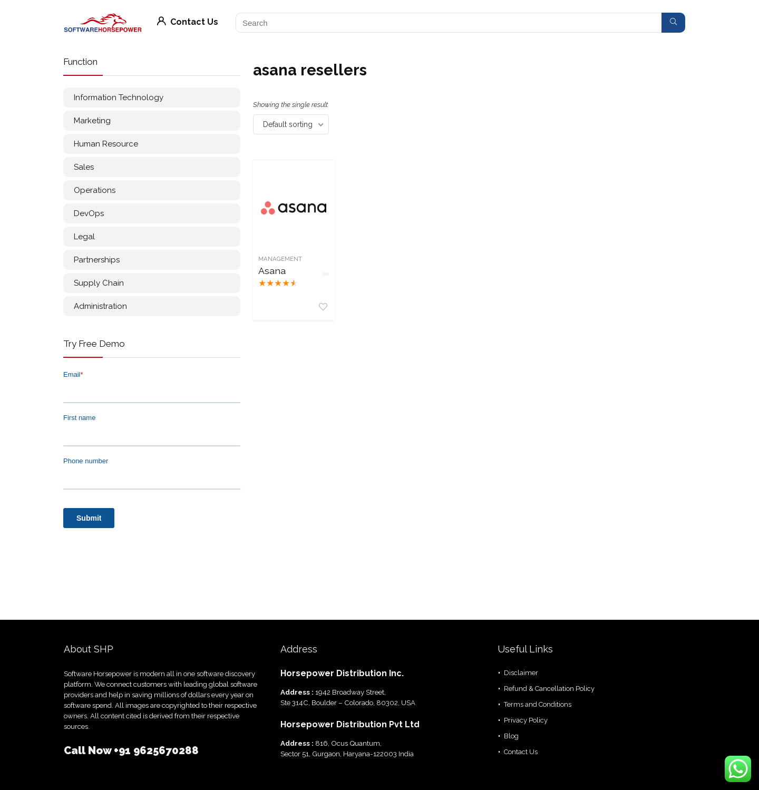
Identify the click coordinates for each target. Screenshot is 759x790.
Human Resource (106, 144)
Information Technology (118, 97)
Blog (511, 736)
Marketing (92, 120)
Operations (94, 190)
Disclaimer (521, 673)
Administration (100, 306)
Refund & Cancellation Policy (549, 689)
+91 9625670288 (156, 750)
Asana (272, 270)
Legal (84, 236)
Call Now (89, 750)
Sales (84, 167)
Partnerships (97, 260)
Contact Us (187, 22)
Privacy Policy (526, 720)
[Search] (673, 23)
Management (280, 258)
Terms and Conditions (537, 704)
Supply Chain (99, 283)
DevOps (89, 213)
